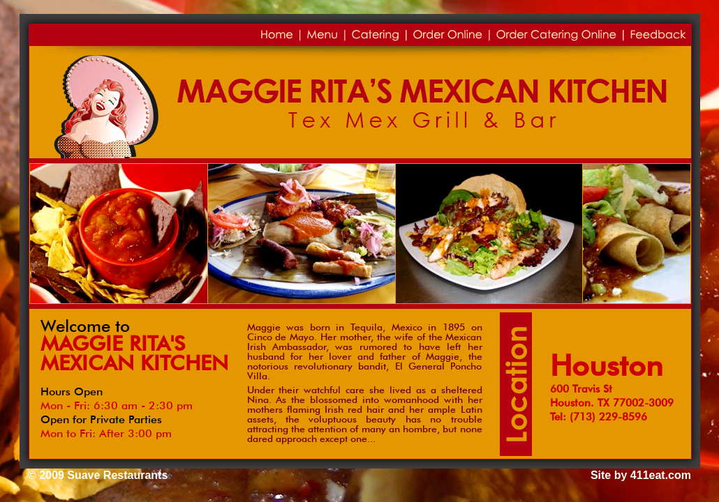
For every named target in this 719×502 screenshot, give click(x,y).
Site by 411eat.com (641, 475)
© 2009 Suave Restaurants (98, 475)
